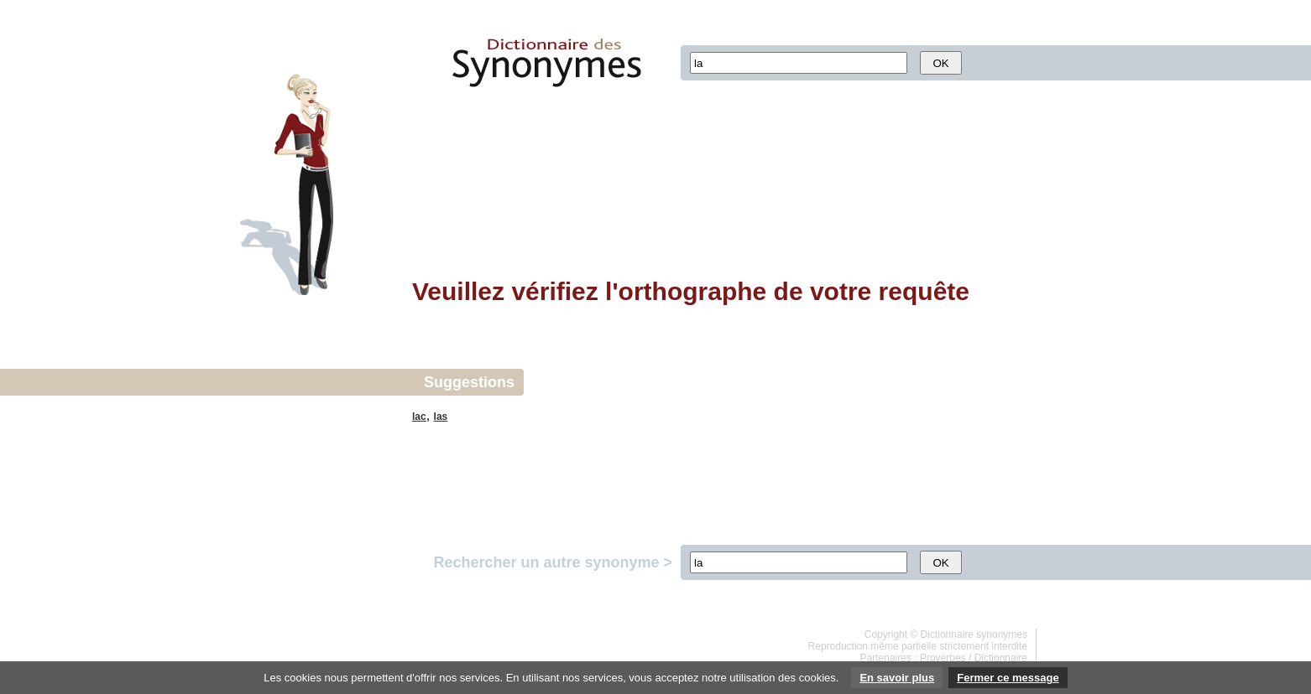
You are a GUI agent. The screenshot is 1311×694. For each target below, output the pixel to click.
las (441, 416)
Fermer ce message (1007, 677)
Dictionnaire (1000, 658)
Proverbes (943, 658)
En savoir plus (896, 677)
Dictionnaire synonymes (974, 634)
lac (419, 416)
